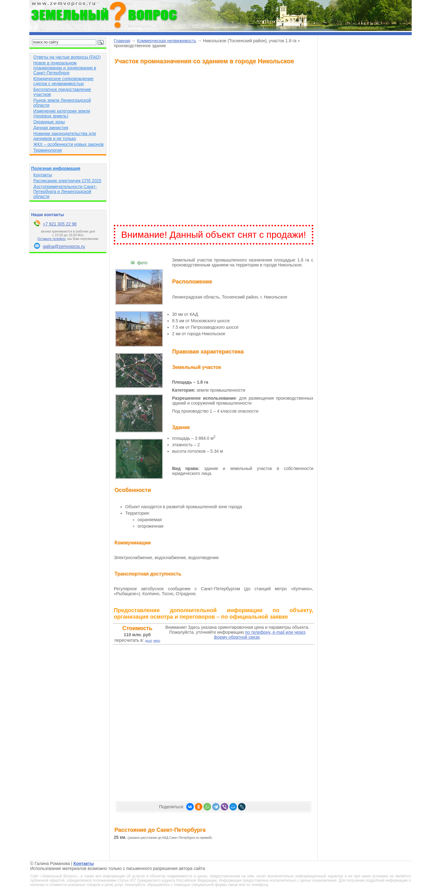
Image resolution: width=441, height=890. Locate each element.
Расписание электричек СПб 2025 (67, 180)
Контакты (42, 174)
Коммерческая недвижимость (166, 40)
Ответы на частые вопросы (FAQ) (67, 57)
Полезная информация (55, 168)
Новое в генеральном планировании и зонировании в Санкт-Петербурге (64, 67)
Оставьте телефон (51, 239)
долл (148, 640)
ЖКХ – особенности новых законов (68, 144)
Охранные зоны (49, 121)
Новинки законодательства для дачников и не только (64, 136)
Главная (122, 40)
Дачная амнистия (50, 127)
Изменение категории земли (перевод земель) (61, 113)
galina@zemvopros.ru (64, 246)
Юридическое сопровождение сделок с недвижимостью (63, 81)
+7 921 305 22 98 (59, 223)
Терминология (47, 150)
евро (156, 640)
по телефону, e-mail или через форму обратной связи (259, 635)
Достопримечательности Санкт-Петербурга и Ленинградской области (65, 191)
